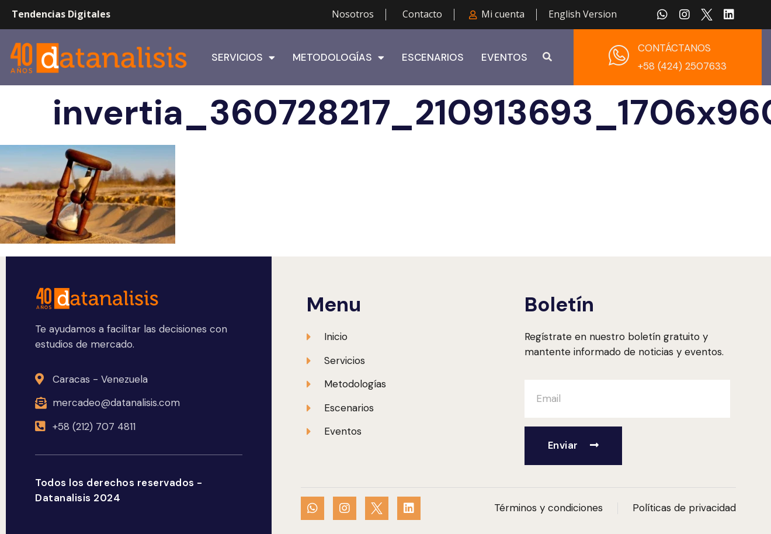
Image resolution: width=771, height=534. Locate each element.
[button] (547, 57)
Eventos (504, 57)
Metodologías (338, 57)
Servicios (243, 57)
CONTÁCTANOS (674, 47)
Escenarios (433, 57)
